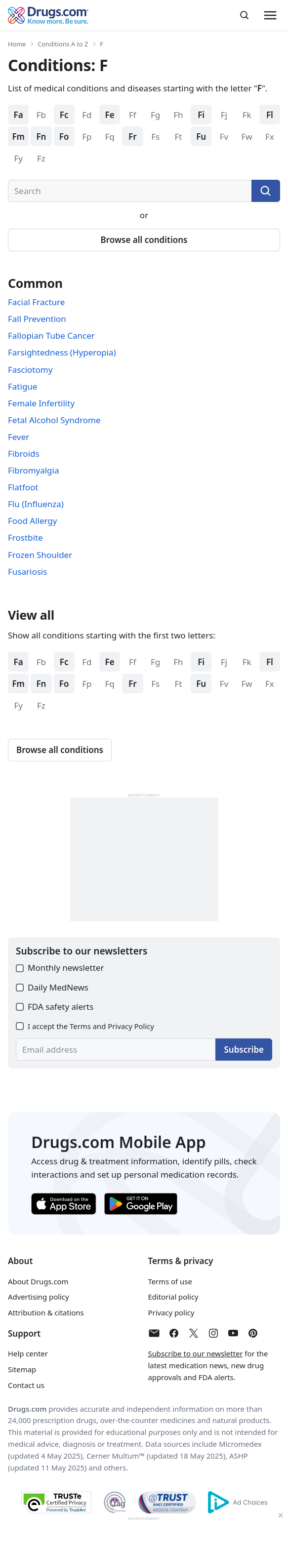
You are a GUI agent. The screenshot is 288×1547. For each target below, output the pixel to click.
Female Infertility (41, 403)
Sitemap (22, 1369)
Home (17, 44)
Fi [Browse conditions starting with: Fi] (201, 114)
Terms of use (170, 1281)
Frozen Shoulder (40, 554)
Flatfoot (23, 487)
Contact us (26, 1385)
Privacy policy (171, 1312)
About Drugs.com (38, 1281)
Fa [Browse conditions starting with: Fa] (18, 114)
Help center (28, 1353)
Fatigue (22, 386)
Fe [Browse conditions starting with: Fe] (110, 114)
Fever (18, 436)
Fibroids (24, 453)
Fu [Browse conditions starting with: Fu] (201, 136)
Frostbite (25, 537)
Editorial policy (173, 1297)
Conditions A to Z (63, 44)
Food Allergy (32, 520)
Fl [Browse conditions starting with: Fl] (269, 114)
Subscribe (244, 1049)
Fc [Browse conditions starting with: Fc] (64, 114)
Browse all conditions (144, 239)
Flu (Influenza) (36, 504)
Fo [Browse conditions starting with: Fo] (64, 136)
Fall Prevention (37, 318)
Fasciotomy (30, 369)
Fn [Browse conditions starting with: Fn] (41, 136)
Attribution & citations (46, 1312)
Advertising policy (38, 1297)
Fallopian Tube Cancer (51, 335)
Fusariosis (27, 571)
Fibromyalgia (33, 470)
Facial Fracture (36, 302)
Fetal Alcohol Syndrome (54, 420)
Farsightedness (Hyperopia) (62, 352)
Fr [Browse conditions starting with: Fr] (132, 136)
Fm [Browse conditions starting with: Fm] (18, 136)
